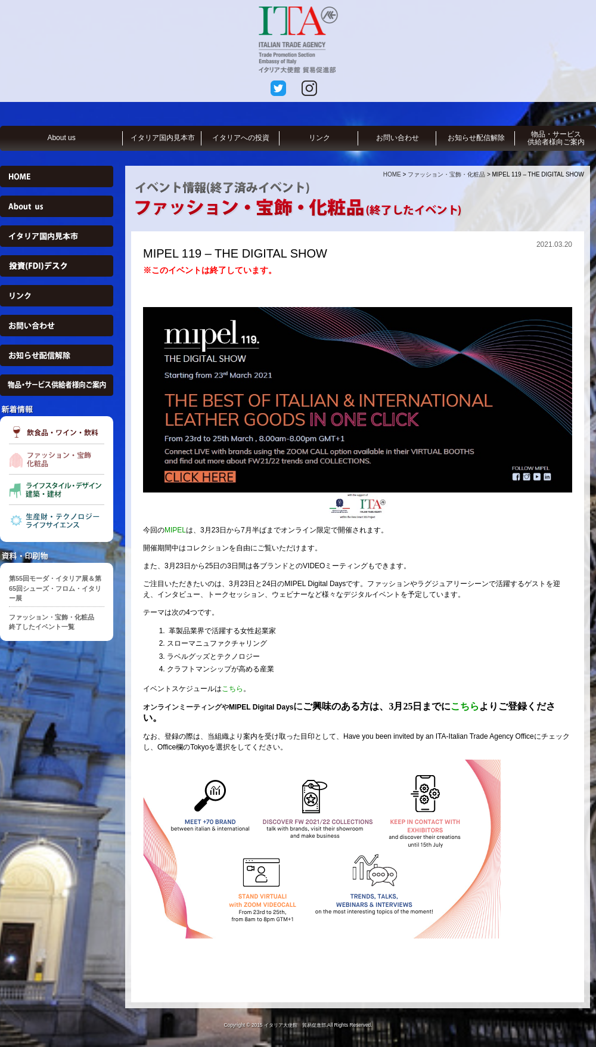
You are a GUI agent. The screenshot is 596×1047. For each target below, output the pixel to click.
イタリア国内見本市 (163, 138)
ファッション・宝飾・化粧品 (446, 174)
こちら (232, 688)
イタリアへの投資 (240, 138)
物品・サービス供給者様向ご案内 (556, 138)
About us (61, 138)
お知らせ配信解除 (476, 138)
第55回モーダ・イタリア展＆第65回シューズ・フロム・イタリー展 (55, 588)
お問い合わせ (397, 138)
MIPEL (175, 530)
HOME (392, 174)
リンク (319, 138)
